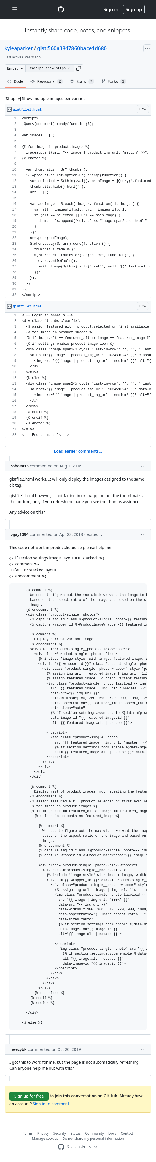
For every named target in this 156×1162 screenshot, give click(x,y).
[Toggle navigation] (14, 9)
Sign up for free (29, 1096)
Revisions (46, 81)
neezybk (19, 1049)
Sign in (111, 9)
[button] (78, 68)
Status (76, 1133)
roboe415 (20, 466)
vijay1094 (19, 534)
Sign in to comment (51, 1103)
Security (59, 1133)
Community (94, 1133)
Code (15, 81)
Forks (113, 81)
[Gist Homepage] (61, 9)
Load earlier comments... (78, 451)
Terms (28, 1133)
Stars (82, 81)
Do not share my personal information (93, 1138)
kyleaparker (19, 48)
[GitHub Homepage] (61, 1147)
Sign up (134, 9)
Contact (127, 1133)
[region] (78, 207)
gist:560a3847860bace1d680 (72, 48)
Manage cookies (45, 1138)
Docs (112, 1133)
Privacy (43, 1133)
